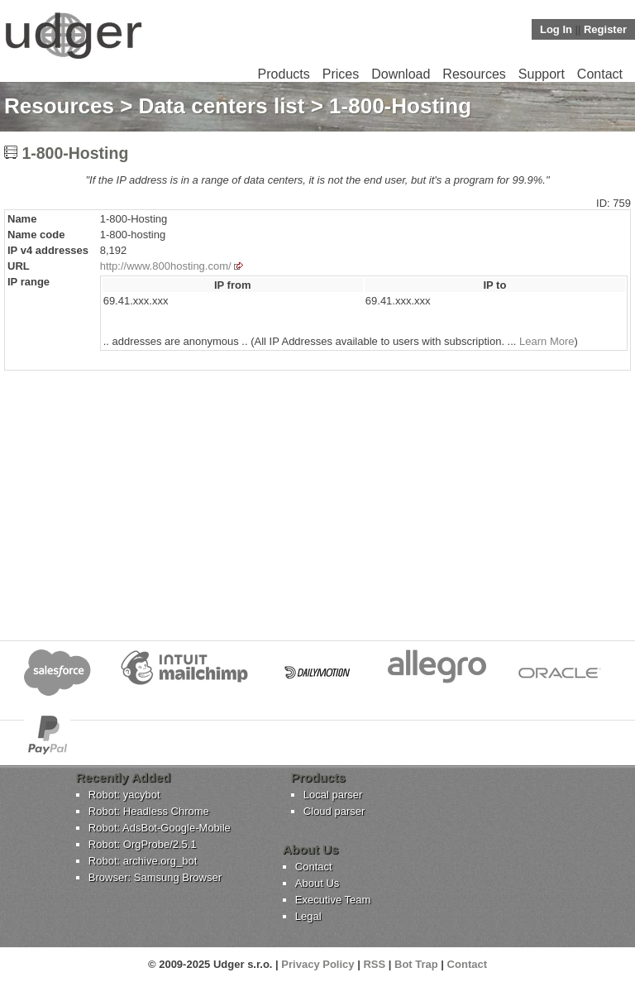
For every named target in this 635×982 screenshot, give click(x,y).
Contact (600, 74)
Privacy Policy (317, 964)
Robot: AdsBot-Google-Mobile (159, 828)
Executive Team (333, 899)
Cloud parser (334, 811)
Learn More (546, 341)
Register (605, 29)
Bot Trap (416, 964)
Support (541, 74)
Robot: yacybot (124, 794)
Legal (308, 916)
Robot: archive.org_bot (143, 861)
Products (284, 74)
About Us (317, 883)
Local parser (333, 794)
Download (400, 74)
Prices (340, 74)
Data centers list (222, 105)
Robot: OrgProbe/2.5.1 (142, 844)
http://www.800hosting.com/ (166, 266)
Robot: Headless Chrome (148, 811)
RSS (374, 964)
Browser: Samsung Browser (155, 877)
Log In (556, 29)
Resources (473, 74)
